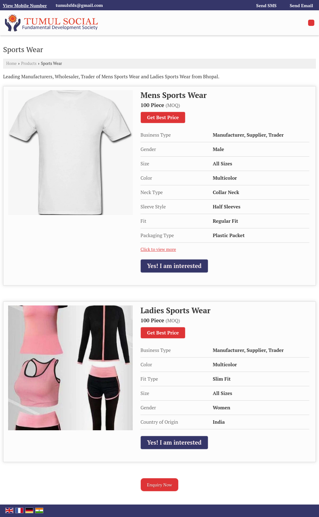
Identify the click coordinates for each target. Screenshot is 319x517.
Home (11, 63)
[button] (25, 5)
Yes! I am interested (174, 266)
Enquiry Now (159, 485)
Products (29, 63)
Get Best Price (163, 117)
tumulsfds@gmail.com (79, 5)
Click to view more (158, 249)
